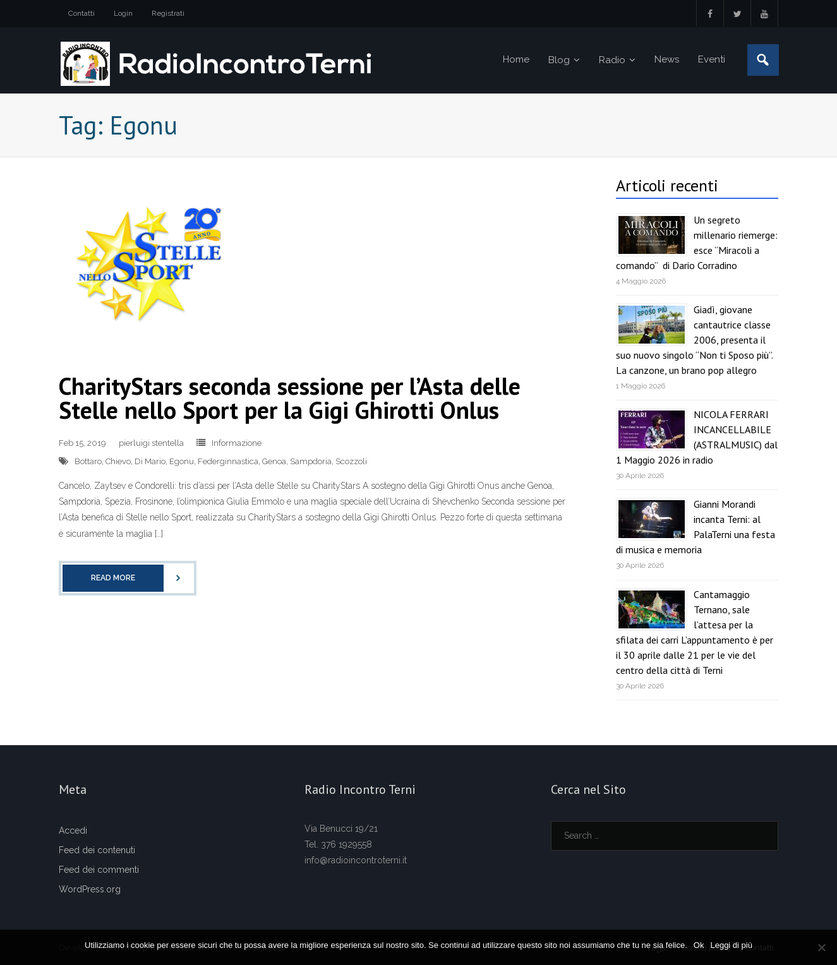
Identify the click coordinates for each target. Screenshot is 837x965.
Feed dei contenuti (97, 850)
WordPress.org (90, 889)
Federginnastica (228, 461)
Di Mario (150, 461)
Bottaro (88, 461)
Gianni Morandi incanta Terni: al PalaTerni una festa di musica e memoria (695, 527)
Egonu (181, 461)
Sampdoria (311, 461)
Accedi (73, 830)
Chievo (118, 461)
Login (123, 13)
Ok (699, 945)
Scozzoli (351, 461)
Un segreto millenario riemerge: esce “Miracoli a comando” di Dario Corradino (697, 242)
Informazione (237, 443)
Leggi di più (731, 945)
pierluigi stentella (151, 443)
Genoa (274, 461)
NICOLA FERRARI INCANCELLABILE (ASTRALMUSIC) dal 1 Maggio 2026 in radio (697, 437)
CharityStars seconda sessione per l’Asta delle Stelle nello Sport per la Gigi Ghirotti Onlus (290, 397)
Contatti (81, 13)
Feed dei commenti (99, 870)
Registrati (168, 13)
